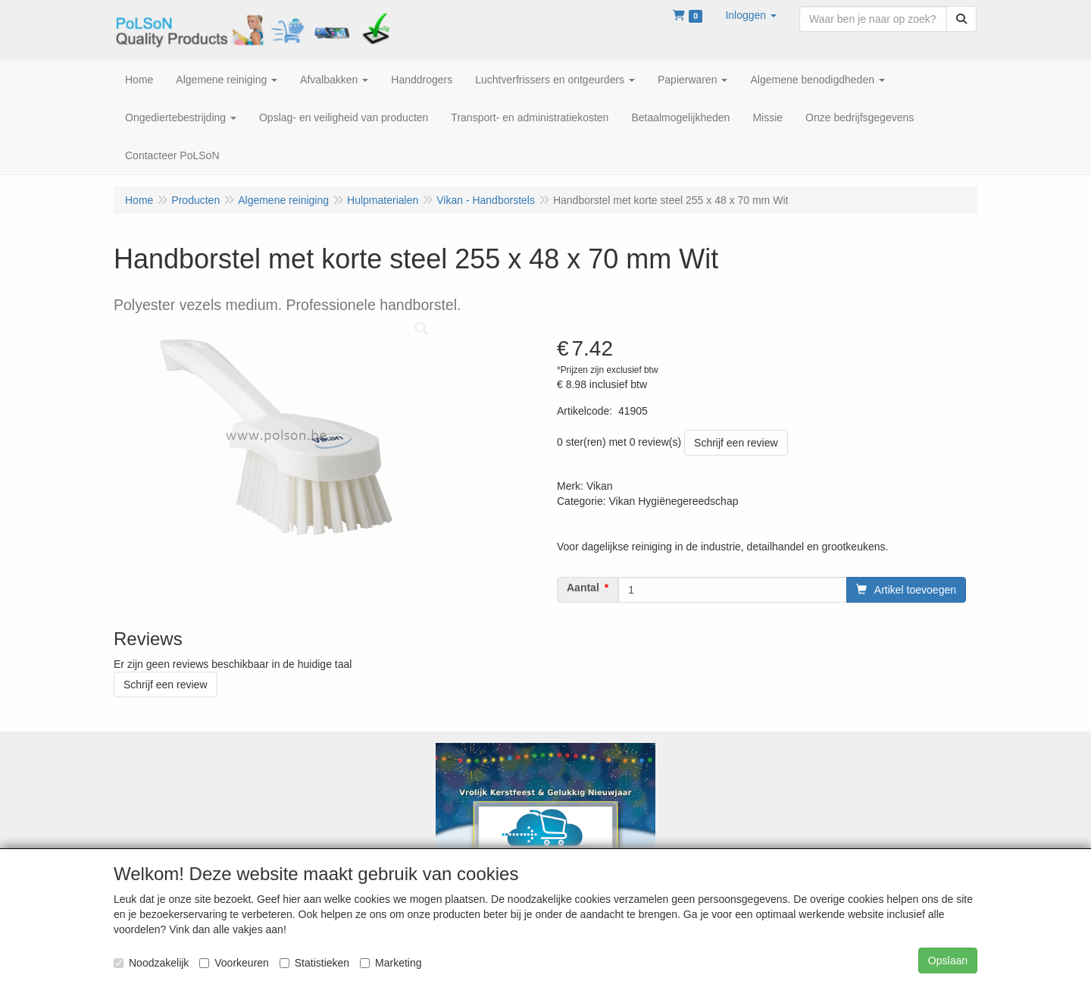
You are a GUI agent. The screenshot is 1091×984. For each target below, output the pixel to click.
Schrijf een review (736, 443)
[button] (751, 15)
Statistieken (314, 963)
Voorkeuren (234, 963)
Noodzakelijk (151, 963)
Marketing (390, 963)
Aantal (583, 587)
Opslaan (948, 960)
